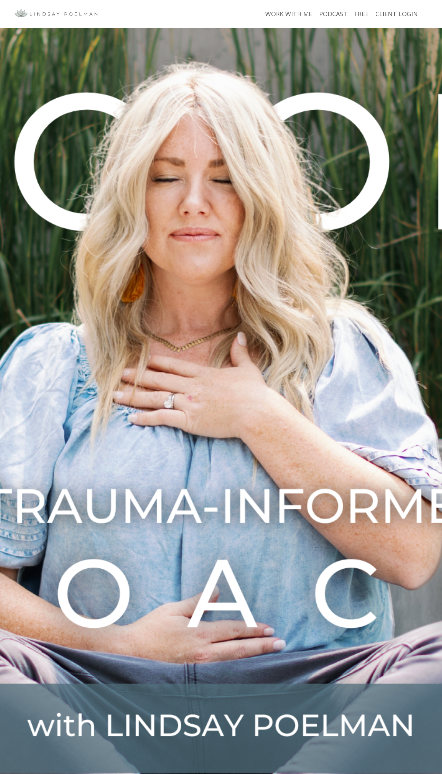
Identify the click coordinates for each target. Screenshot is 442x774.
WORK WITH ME (288, 14)
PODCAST (333, 14)
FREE (361, 14)
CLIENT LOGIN (396, 14)
